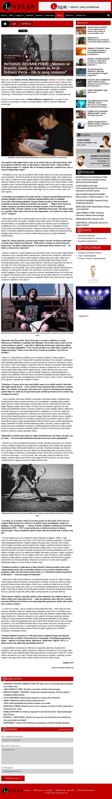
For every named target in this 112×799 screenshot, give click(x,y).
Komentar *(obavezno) (37, 754)
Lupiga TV (19, 15)
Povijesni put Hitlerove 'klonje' (89, 253)
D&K (11, 15)
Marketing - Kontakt (65, 790)
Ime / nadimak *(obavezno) (37, 739)
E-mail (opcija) (37, 770)
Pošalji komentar (13, 778)
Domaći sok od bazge (86, 236)
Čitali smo (69, 15)
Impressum (25, 790)
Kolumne (39, 15)
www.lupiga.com (62, 793)
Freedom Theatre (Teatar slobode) (92, 258)
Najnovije (82, 23)
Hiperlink (29, 15)
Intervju (60, 15)
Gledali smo (81, 15)
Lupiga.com (83, 316)
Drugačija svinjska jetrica (87, 241)
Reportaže (50, 15)
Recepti (84, 230)
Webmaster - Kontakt (43, 790)
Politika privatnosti (85, 790)
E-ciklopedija (89, 247)
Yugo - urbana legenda (87, 256)
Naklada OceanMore (57, 80)
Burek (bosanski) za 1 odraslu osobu (92, 238)
